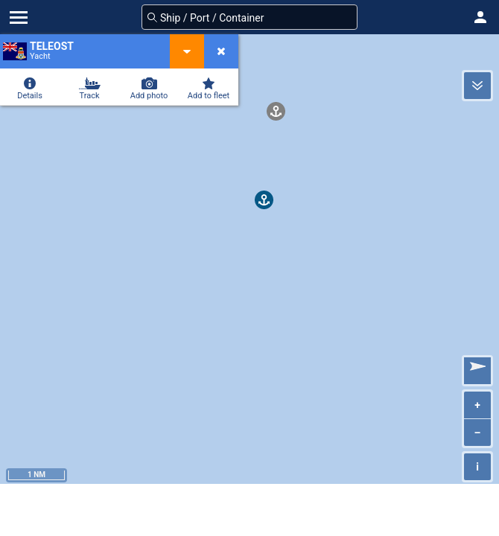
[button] (480, 17)
